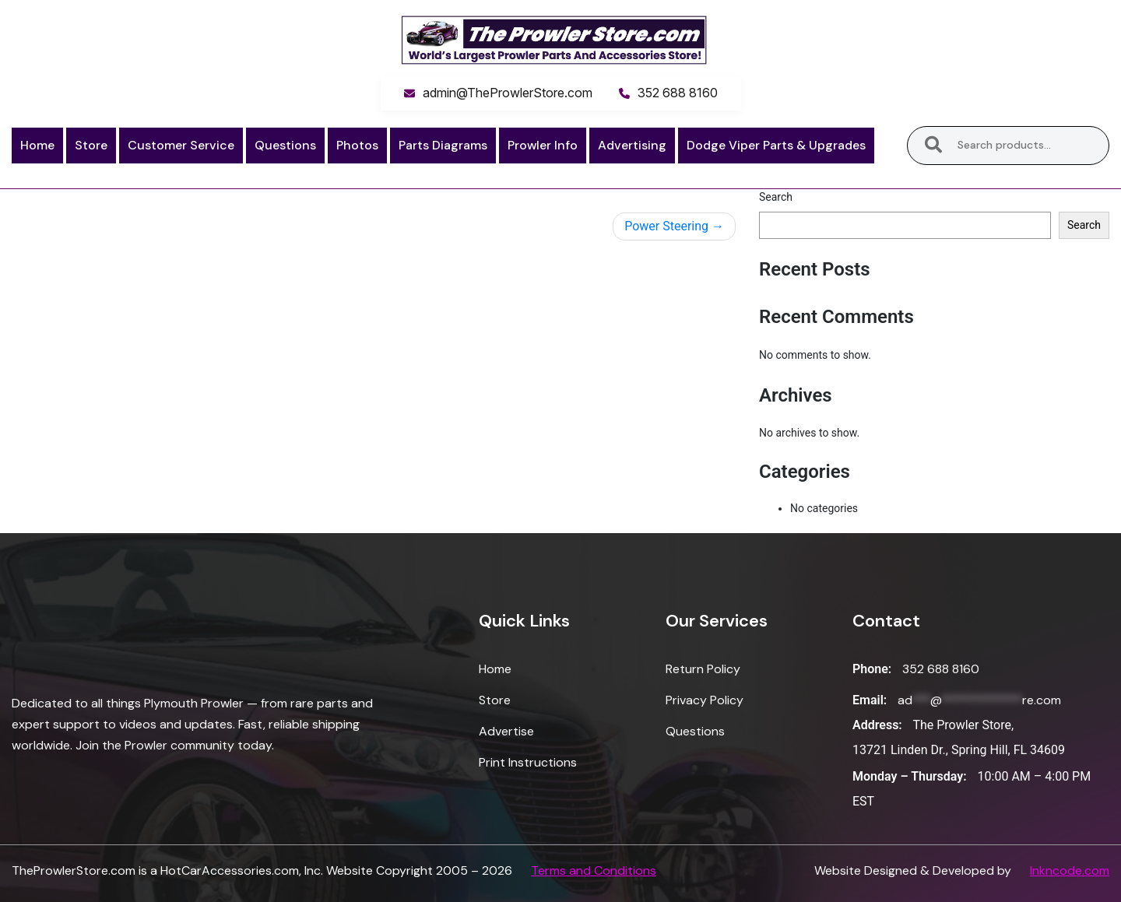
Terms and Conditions (593, 870)
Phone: (871, 669)
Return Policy (703, 669)
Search (933, 145)
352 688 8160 (678, 92)
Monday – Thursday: (909, 776)
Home (37, 145)
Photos (357, 145)
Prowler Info (543, 145)
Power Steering (666, 226)
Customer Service (181, 145)
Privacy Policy (704, 700)
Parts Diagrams (443, 145)
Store (91, 145)
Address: (877, 725)
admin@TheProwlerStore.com (507, 92)
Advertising (632, 145)
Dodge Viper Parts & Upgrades (776, 145)
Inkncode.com (1069, 870)
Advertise (506, 731)
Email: (869, 700)
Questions (285, 145)
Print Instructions (528, 762)
